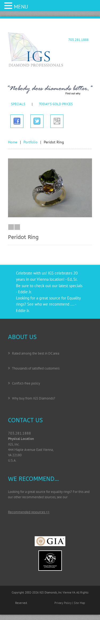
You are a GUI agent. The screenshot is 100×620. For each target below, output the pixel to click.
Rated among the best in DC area (35, 353)
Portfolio (30, 142)
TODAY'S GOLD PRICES (56, 104)
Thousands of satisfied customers (35, 368)
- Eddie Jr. (24, 291)
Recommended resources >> (29, 512)
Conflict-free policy (26, 383)
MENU (21, 6)
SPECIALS (18, 104)
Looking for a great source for (41, 298)
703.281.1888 (78, 39)
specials (75, 285)
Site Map (79, 603)
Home (12, 142)
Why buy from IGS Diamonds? (33, 398)
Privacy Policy (62, 603)
